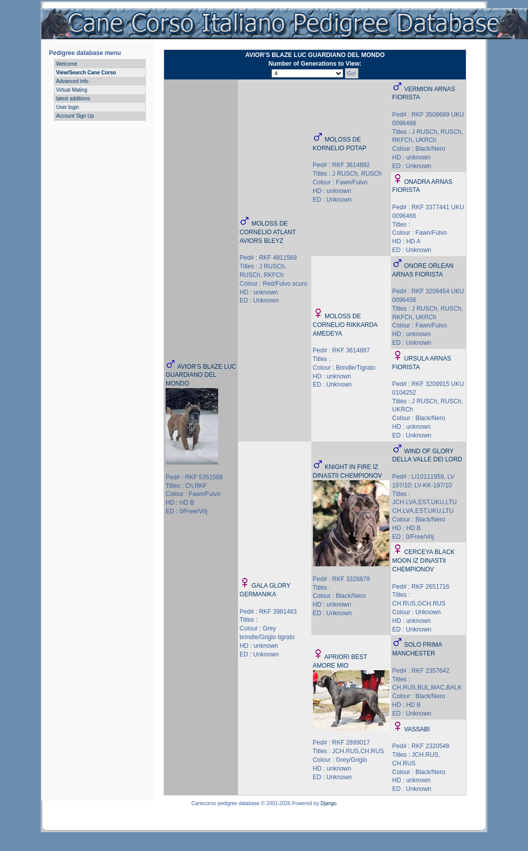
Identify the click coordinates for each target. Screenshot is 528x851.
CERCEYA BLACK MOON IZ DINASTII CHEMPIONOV (423, 560)
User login (67, 107)
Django (329, 803)
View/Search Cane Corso (86, 72)
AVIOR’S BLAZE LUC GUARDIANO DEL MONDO (201, 375)
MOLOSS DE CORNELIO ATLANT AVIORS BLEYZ (268, 232)
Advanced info (72, 81)
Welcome (66, 64)
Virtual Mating (71, 90)
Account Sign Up (75, 116)
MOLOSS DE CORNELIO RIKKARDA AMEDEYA (345, 325)
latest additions (73, 98)
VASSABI (417, 729)
